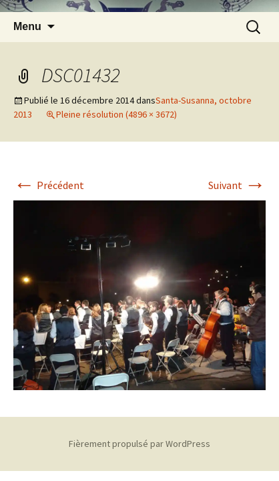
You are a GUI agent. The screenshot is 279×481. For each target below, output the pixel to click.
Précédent (48, 185)
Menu (27, 26)
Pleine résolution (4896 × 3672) (116, 114)
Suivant (237, 185)
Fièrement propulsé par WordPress (139, 444)
